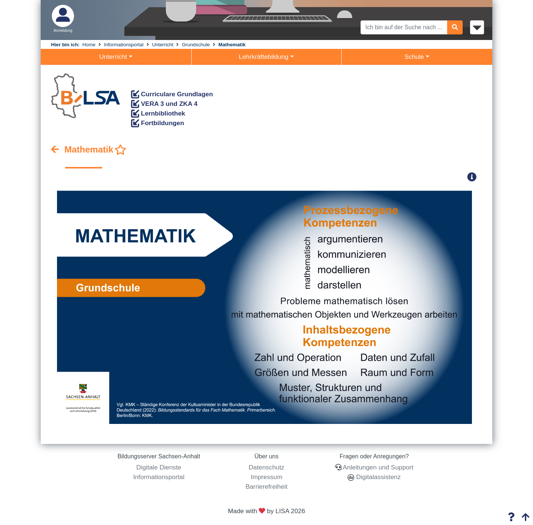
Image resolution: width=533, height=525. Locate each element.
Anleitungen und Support (378, 467)
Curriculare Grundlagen (172, 94)
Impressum (266, 477)
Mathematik (231, 44)
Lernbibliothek (158, 113)
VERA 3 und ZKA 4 (164, 103)
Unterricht (163, 44)
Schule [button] (414, 56)
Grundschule (196, 44)
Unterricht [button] (113, 56)
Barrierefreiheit (266, 486)
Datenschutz (266, 467)
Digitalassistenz (377, 477)
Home (88, 44)
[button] (474, 176)
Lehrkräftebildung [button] (263, 56)
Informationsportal (124, 44)
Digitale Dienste (158, 467)
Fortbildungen (157, 123)
